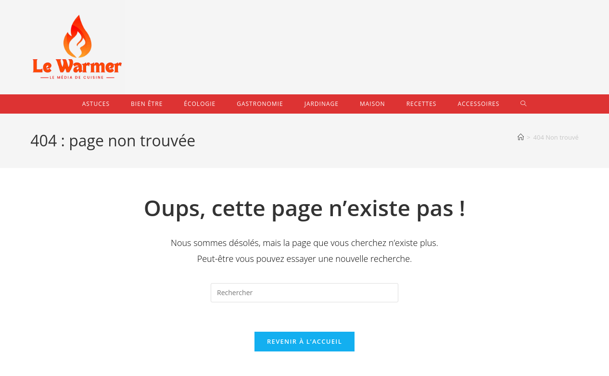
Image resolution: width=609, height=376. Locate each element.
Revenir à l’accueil (304, 341)
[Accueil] (521, 137)
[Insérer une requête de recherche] (304, 292)
